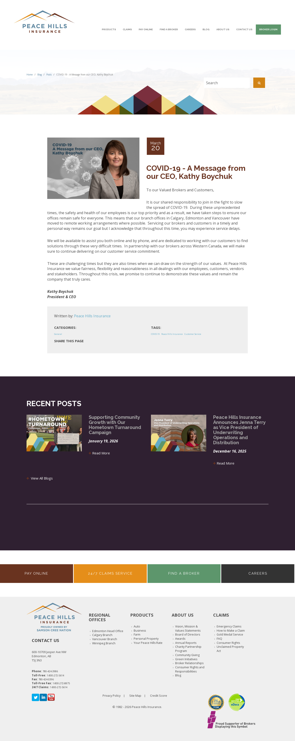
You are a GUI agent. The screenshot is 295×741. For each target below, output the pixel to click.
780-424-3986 (50, 671)
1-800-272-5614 (55, 675)
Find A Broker (169, 29)
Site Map (135, 696)
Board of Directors (187, 634)
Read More (99, 453)
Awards (180, 639)
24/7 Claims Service (110, 573)
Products (109, 29)
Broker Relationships (189, 663)
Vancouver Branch (104, 639)
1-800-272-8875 (61, 683)
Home (30, 74)
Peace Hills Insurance (92, 315)
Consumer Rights (228, 643)
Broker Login (268, 29)
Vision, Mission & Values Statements (188, 628)
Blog (206, 29)
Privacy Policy (112, 696)
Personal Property (146, 639)
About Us (222, 29)
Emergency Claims (229, 626)
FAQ (219, 639)
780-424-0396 (46, 679)
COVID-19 (155, 334)
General (58, 334)
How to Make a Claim (231, 631)
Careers (190, 29)
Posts (49, 74)
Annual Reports (185, 643)
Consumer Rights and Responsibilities (189, 669)
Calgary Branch (102, 635)
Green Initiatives (186, 659)
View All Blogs (40, 478)
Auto (137, 626)
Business (140, 631)
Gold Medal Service (230, 634)
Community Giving (187, 655)
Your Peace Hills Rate (148, 643)
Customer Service (192, 334)
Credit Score (158, 696)
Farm (137, 634)
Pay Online (146, 29)
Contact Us (244, 29)
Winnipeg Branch (103, 643)
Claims (127, 29)
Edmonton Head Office (107, 631)
